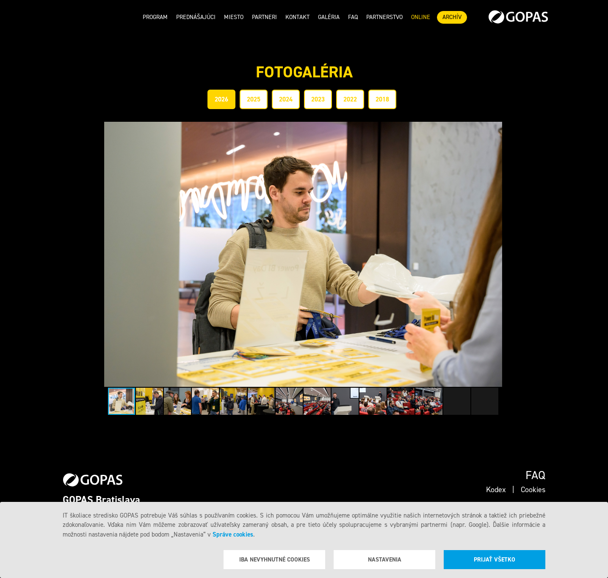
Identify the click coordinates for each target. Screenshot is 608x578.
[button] (494, 254)
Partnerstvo (384, 17)
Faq (353, 17)
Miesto (233, 17)
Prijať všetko (494, 560)
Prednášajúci (196, 17)
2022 (350, 99)
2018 (382, 99)
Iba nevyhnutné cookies (274, 560)
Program (155, 17)
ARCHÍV (452, 17)
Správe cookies (233, 534)
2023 (318, 99)
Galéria (329, 17)
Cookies (533, 490)
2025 (253, 99)
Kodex (496, 490)
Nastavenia (384, 560)
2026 (221, 99)
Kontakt (297, 17)
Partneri (264, 17)
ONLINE (420, 17)
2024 (286, 99)
